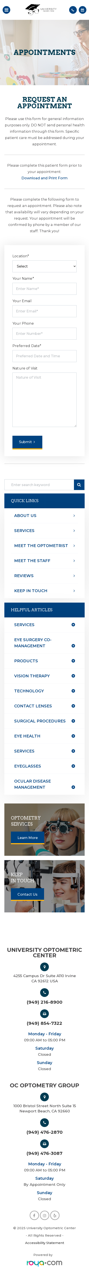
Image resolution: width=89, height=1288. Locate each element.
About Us (25, 515)
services (24, 751)
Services (24, 530)
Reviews (24, 575)
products (26, 661)
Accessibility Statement (44, 1243)
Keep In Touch (30, 590)
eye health (27, 736)
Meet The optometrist (41, 545)
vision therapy (32, 676)
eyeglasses (27, 766)
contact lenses (33, 706)
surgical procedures (40, 721)
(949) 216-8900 (44, 1002)
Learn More (27, 838)
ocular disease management (32, 784)
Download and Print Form (44, 178)
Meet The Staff (32, 560)
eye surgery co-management (32, 642)
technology (29, 691)
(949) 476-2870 (45, 1132)
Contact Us (27, 894)
